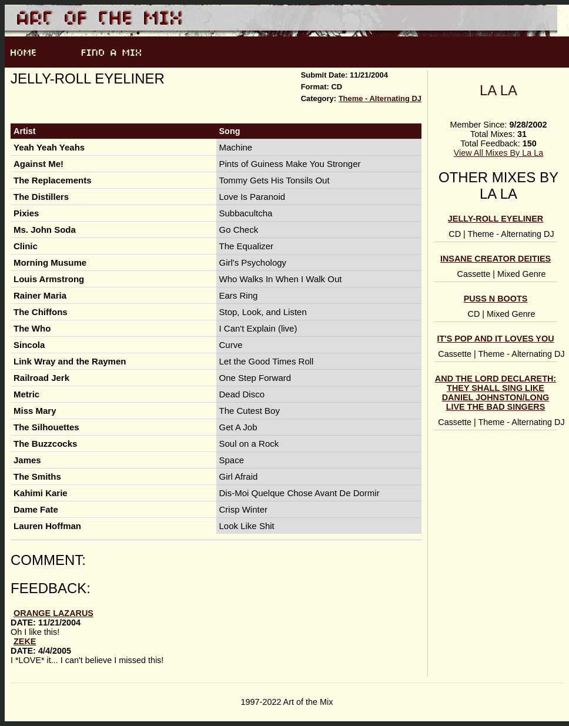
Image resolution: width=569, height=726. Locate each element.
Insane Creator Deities (495, 258)
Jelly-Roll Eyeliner (495, 218)
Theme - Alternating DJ (380, 98)
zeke (25, 641)
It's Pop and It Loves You (495, 338)
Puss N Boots (496, 298)
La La (498, 90)
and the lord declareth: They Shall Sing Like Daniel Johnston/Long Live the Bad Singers (495, 392)
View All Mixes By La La (499, 153)
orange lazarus (53, 613)
